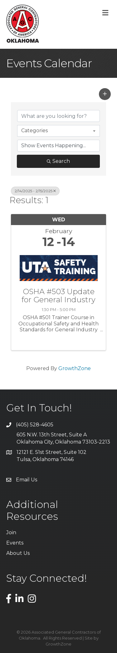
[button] (105, 94)
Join (11, 532)
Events (14, 543)
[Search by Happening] (58, 146)
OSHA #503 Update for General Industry (58, 296)
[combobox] (58, 130)
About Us (18, 553)
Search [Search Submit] (58, 161)
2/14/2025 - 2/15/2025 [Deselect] (35, 190)
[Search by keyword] (58, 116)
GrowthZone (74, 368)
